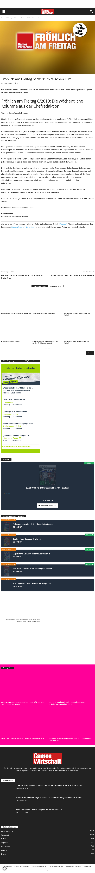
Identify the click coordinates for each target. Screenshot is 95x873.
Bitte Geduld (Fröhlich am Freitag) (44, 313)
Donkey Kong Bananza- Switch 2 (27, 539)
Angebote (4, 843)
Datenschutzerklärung (21, 866)
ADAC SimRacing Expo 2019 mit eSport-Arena (72, 275)
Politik (3, 839)
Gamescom (5, 846)
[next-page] (49, 347)
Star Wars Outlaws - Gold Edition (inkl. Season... (33, 569)
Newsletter (87, 866)
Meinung (9, 18)
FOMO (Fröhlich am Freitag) (10, 341)
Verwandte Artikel (40, 286)
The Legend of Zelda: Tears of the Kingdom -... (32, 583)
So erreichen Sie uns (56, 866)
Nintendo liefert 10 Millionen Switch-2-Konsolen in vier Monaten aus (70, 739)
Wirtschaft (5, 835)
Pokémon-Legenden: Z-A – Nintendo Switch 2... (33, 524)
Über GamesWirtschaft (39, 866)
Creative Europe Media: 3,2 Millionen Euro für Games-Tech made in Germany (22, 703)
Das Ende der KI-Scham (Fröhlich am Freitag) (16, 313)
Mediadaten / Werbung (73, 866)
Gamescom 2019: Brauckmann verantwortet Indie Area (22, 276)
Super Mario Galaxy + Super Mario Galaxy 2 (31, 554)
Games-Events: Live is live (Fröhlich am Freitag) (77, 314)
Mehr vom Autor (56, 286)
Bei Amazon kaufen (48, 506)
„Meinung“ (63, 224)
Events (3, 854)
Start (2, 18)
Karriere (4, 850)
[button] (4, 868)
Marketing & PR (7, 831)
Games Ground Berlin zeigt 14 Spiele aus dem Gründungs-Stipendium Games (67, 703)
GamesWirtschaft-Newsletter (22, 227)
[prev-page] (46, 347)
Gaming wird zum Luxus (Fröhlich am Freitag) (76, 342)
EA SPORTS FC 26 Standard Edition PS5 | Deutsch (47, 488)
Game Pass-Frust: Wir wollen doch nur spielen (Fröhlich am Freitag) (45, 342)
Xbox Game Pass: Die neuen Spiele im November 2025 (22, 738)
